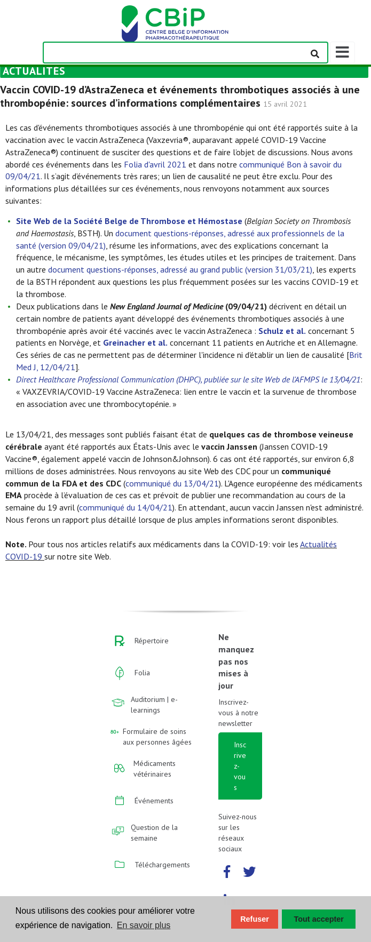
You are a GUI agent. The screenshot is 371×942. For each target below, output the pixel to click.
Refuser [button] (254, 919)
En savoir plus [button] (144, 925)
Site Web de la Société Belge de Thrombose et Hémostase (129, 220)
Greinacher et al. (135, 342)
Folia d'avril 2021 (155, 164)
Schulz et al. (282, 330)
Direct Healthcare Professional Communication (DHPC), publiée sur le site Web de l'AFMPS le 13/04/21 (188, 379)
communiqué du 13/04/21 (172, 483)
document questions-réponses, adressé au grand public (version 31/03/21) (180, 269)
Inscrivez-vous (240, 766)
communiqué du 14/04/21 (125, 507)
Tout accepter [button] (319, 919)
